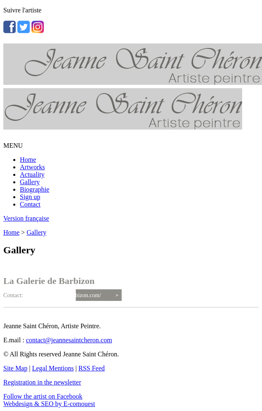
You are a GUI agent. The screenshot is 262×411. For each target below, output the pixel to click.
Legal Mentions (53, 368)
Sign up (30, 196)
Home (28, 159)
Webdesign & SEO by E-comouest (49, 403)
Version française (26, 218)
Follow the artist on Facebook (42, 396)
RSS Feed (92, 368)
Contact (30, 204)
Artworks (32, 167)
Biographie (34, 189)
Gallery (30, 181)
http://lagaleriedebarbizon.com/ (65, 295)
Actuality (32, 174)
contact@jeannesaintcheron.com (69, 340)
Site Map (15, 368)
